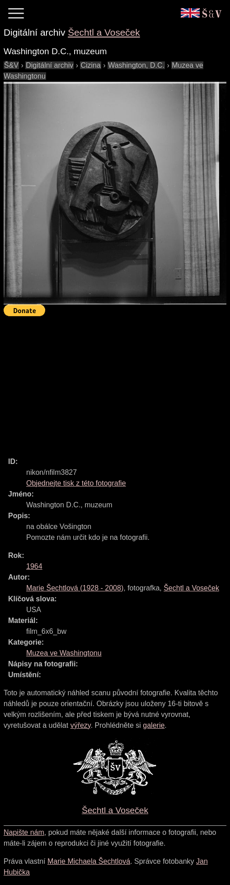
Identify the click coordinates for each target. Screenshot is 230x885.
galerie (153, 725)
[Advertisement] (117, 382)
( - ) (74, 588)
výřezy (80, 725)
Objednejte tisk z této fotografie (76, 483)
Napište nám (24, 832)
